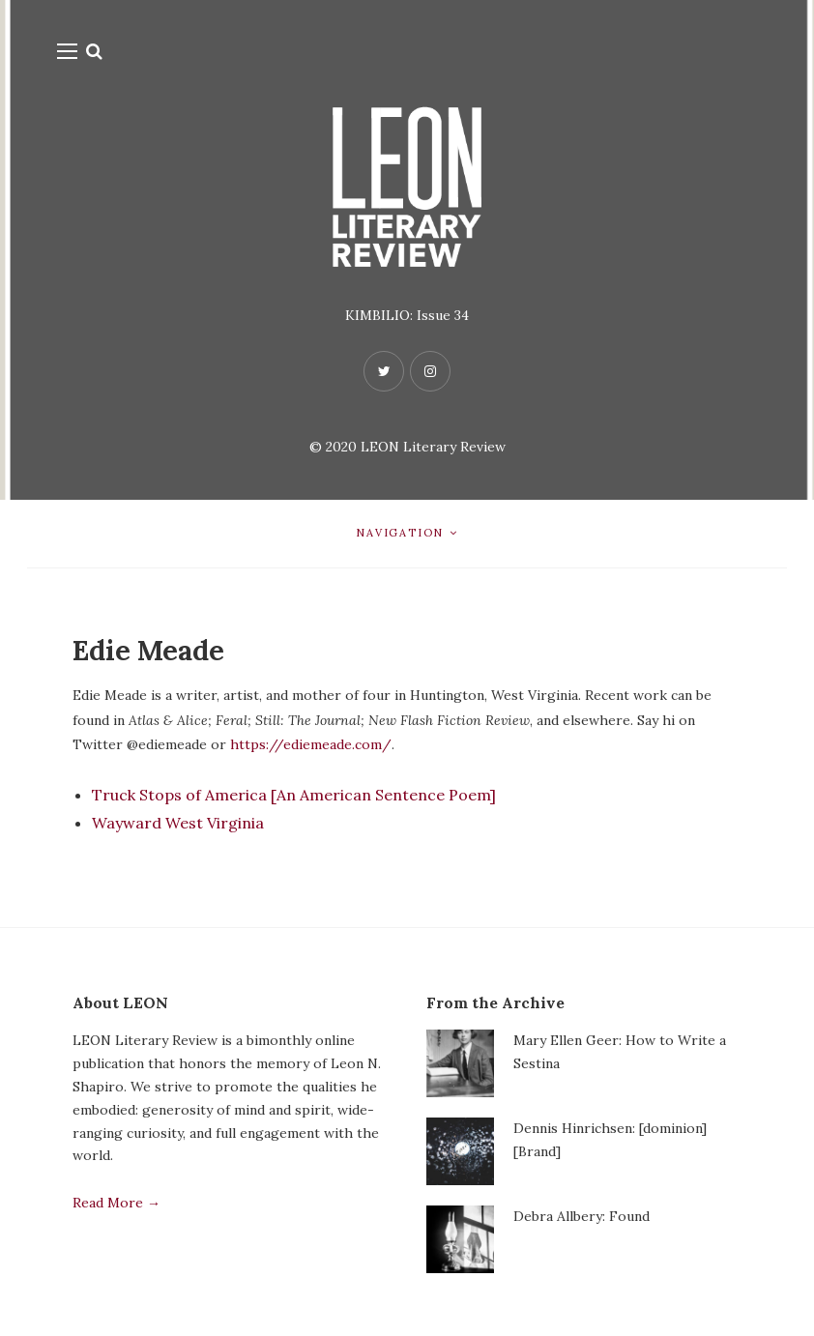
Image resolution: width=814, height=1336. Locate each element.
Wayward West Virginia (178, 822)
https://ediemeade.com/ (311, 744)
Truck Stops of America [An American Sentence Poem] (294, 794)
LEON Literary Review (433, 446)
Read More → (116, 1202)
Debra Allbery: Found (581, 1216)
